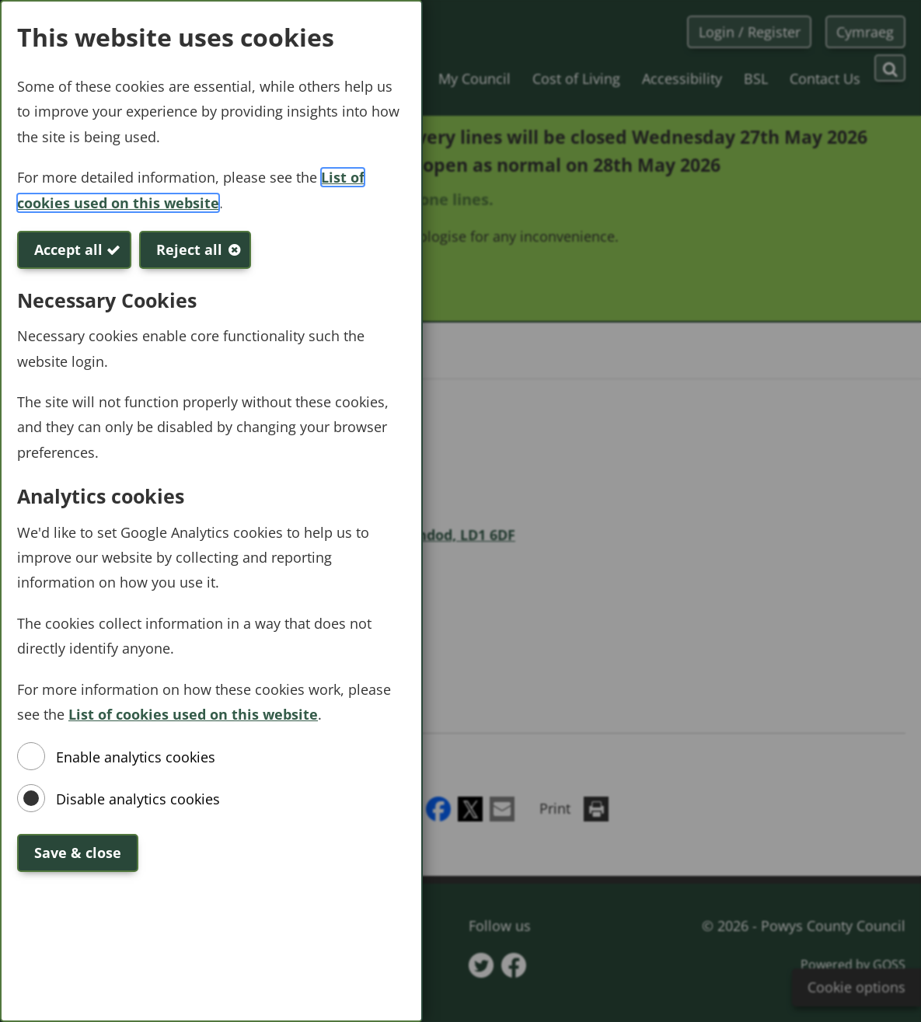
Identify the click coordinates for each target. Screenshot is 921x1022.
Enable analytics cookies (135, 757)
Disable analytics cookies (138, 799)
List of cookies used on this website (193, 714)
